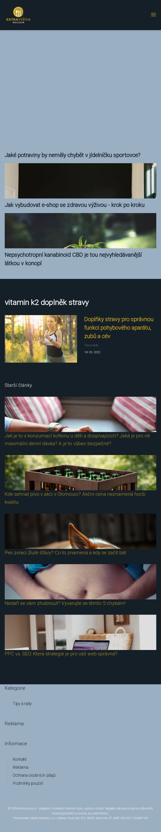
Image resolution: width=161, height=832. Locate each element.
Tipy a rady (91, 345)
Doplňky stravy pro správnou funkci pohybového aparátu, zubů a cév (118, 328)
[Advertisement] (80, 77)
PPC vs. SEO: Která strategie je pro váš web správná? (61, 654)
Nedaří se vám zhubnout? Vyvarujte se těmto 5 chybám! (65, 603)
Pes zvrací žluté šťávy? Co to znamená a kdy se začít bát (65, 552)
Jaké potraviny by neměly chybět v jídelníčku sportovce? (72, 155)
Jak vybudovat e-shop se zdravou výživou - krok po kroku (74, 205)
